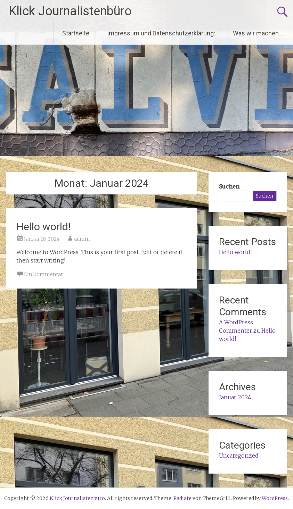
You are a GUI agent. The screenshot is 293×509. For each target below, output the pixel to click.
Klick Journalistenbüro (70, 11)
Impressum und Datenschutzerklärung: (161, 33)
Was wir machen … (258, 33)
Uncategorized (239, 455)
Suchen (229, 186)
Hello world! (43, 226)
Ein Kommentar (43, 274)
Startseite (75, 33)
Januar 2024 (235, 397)
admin (82, 239)
